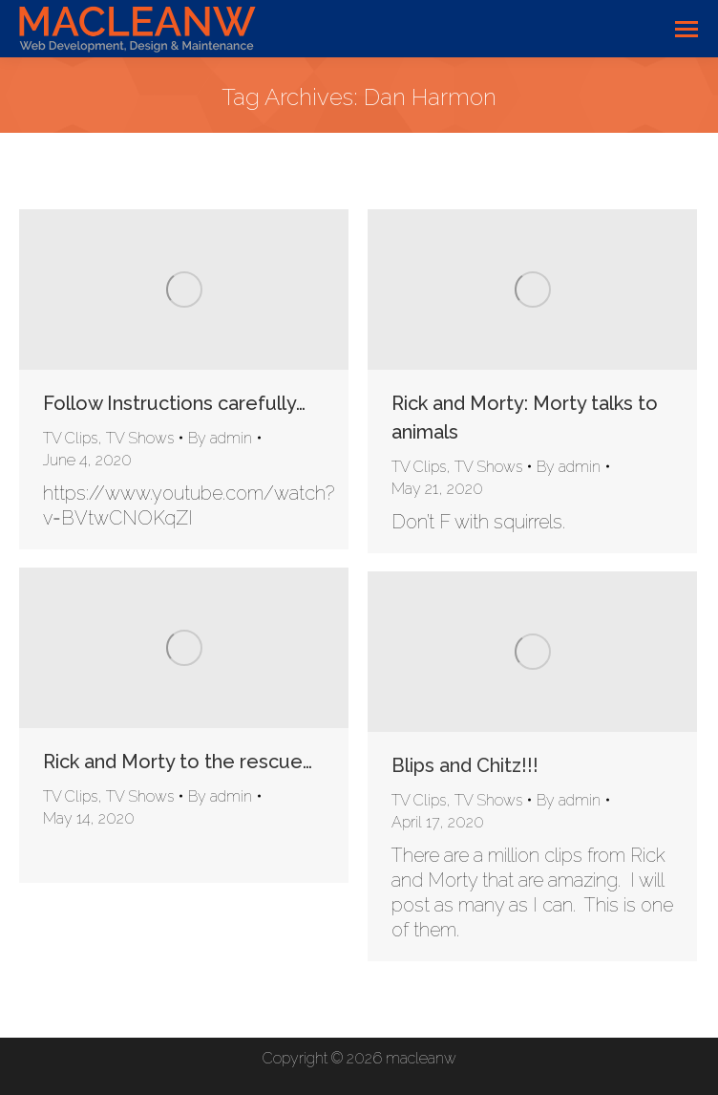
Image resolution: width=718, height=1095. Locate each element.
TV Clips (70, 438)
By (220, 438)
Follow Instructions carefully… (174, 403)
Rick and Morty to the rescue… (177, 761)
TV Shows (140, 438)
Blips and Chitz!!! (464, 765)
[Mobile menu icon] (686, 29)
